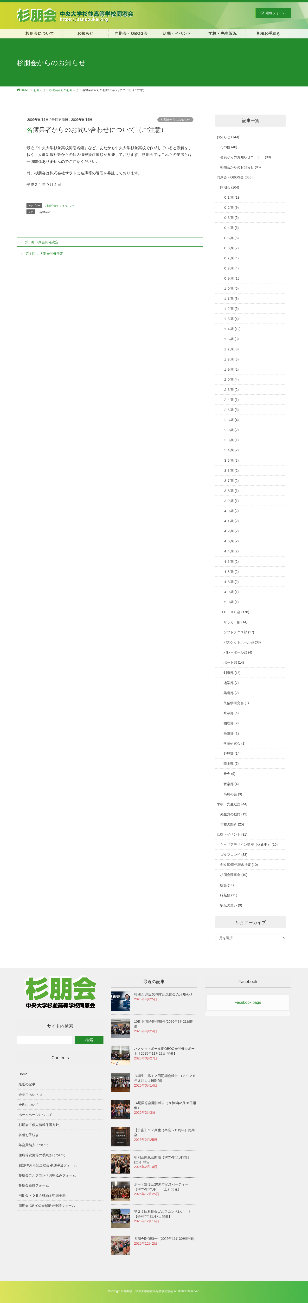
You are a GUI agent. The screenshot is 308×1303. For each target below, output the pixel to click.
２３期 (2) (231, 390)
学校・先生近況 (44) (232, 804)
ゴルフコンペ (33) (233, 854)
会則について (29, 1105)
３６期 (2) (231, 470)
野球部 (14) (232, 753)
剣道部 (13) (232, 673)
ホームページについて (35, 1115)
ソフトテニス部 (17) (239, 632)
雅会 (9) (229, 774)
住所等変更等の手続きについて (42, 1155)
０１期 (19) (232, 197)
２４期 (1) (231, 400)
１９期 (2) (231, 369)
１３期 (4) (231, 319)
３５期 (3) (231, 460)
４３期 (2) (231, 541)
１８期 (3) (231, 359)
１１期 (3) (231, 298)
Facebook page (248, 1002)
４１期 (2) (231, 521)
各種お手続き (29, 1135)
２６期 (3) (231, 410)
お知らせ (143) (228, 137)
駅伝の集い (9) (231, 905)
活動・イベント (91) (232, 834)
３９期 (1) (231, 501)
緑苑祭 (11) (228, 895)
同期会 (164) (229, 187)
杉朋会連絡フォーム (34, 1185)
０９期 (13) (232, 278)
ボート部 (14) (234, 662)
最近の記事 (27, 1084)
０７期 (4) (231, 258)
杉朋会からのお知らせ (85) (240, 167)
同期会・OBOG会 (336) (235, 177)
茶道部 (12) (232, 733)
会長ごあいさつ (30, 1094)
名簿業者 (45, 212)
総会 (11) (227, 885)
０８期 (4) (231, 268)
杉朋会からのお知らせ (175, 119)
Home (23, 1074)
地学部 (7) (231, 683)
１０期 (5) (231, 288)
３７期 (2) (231, 481)
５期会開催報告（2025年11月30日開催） (165, 1239)
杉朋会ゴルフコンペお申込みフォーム (47, 1175)
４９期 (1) (231, 592)
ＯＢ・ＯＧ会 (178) (234, 612)
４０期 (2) (231, 511)
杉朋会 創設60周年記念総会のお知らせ (163, 994)
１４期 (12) (232, 329)
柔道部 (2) (231, 693)
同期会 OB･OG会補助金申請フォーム (47, 1206)
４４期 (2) (231, 551)
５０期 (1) (231, 602)
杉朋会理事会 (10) (233, 875)
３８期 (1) (231, 491)
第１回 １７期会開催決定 (44, 254)
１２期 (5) (231, 309)
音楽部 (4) (231, 784)
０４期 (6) (231, 228)
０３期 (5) (231, 218)
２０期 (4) (231, 379)
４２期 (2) (231, 531)
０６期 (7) (231, 248)
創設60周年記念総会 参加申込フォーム (48, 1165)
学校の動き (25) (232, 824)
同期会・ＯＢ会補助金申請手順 (42, 1195)
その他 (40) (228, 147)
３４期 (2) (231, 450)
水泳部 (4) (231, 713)
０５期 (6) (231, 238)
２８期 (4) (231, 420)
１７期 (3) (231, 349)
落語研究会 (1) (234, 743)
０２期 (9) (231, 207)
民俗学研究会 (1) (236, 703)
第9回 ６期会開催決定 (41, 242)
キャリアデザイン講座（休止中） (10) (249, 844)
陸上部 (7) (231, 763)
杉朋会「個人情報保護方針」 (40, 1125)
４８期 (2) (231, 582)
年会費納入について (34, 1145)
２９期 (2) (231, 430)
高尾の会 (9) (233, 794)
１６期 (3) (231, 339)
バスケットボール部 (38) (242, 642)
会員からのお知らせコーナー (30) (245, 157)
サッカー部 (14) (235, 622)
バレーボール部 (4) (238, 652)
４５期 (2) (231, 561)
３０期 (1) (231, 440)
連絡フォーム (273, 13)
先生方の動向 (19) (233, 814)
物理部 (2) (231, 723)
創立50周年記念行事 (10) (239, 865)
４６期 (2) (231, 572)
